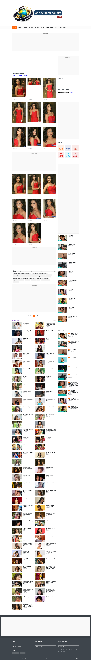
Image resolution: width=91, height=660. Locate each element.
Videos (42, 27)
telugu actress (48, 275)
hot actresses (27, 280)
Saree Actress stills (32, 278)
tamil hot (22, 280)
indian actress (48, 276)
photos (38, 280)
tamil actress (43, 275)
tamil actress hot (16, 281)
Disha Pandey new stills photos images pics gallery (31, 271)
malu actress (21, 276)
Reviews (31, 27)
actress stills (53, 271)
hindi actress (15, 276)
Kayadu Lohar (60, 338)
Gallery (20, 27)
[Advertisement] (45, 42)
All (54, 320)
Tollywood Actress (16, 280)
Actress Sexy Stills (40, 278)
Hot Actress (46, 278)
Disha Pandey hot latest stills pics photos (20, 275)
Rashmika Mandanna (61, 395)
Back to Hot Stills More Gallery (20, 75)
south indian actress (16, 278)
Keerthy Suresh (60, 411)
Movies (56, 27)
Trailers (37, 27)
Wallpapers (63, 27)
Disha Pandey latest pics (45, 271)
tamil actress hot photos (45, 280)
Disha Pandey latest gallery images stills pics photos (22, 273)
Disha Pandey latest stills (17, 271)
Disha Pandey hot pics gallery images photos (39, 273)
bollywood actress (41, 276)
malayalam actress (28, 276)
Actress (59, 240)
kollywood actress (24, 278)
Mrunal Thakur (60, 354)
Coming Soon (49, 27)
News (25, 27)
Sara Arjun (60, 403)
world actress (34, 276)
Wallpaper (77, 658)
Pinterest (59, 98)
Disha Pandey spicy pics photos (33, 275)
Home (14, 27)
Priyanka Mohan (60, 346)
